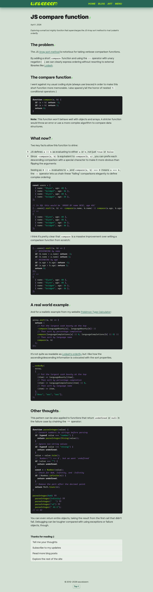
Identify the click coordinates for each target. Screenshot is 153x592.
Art (109, 3)
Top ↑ (76, 586)
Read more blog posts (45, 553)
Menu (118, 3)
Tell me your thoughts (45, 542)
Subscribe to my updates (47, 547)
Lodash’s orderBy (71, 354)
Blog (101, 3)
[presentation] (44, 3)
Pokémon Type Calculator (96, 311)
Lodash (48, 65)
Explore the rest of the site (47, 559)
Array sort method (49, 51)
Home (91, 3)
